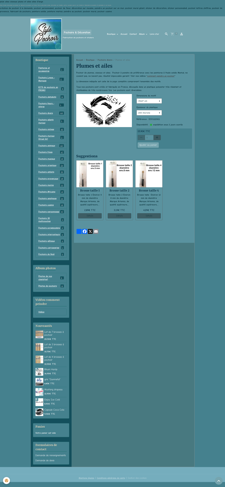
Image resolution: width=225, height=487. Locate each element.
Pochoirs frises (51, 154)
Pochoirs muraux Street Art (51, 140)
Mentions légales (85, 483)
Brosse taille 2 (119, 190)
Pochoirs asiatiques (51, 201)
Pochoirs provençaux (51, 181)
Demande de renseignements (50, 460)
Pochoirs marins (51, 188)
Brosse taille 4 (149, 190)
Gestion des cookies (138, 483)
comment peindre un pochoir (161, 76)
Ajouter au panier (148, 145)
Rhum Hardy (50, 374)
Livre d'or (154, 34)
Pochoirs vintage (51, 131)
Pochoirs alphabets (51, 98)
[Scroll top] (219, 481)
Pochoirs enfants (51, 175)
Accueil (124, 34)
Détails (90, 215)
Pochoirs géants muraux (51, 123)
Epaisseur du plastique (147, 107)
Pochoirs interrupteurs (51, 238)
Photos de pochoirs (51, 290)
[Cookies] (6, 480)
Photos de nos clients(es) (51, 282)
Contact (133, 34)
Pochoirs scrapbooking (51, 231)
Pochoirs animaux (51, 148)
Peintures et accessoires (51, 70)
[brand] (62, 34)
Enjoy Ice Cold (52, 404)
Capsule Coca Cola (54, 414)
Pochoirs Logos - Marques (51, 80)
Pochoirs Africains (51, 195)
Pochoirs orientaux (51, 168)
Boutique (111, 34)
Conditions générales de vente (110, 483)
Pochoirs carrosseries (51, 252)
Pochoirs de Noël (51, 258)
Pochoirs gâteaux (51, 245)
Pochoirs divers (105, 60)
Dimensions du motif (146, 95)
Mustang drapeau (53, 394)
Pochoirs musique (51, 161)
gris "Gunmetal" (52, 384)
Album (142, 34)
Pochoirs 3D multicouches (51, 223)
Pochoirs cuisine (51, 208)
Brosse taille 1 (90, 190)
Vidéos (41, 317)
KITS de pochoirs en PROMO (51, 90)
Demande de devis (44, 465)
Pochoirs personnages (51, 215)
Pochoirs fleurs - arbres (51, 106)
